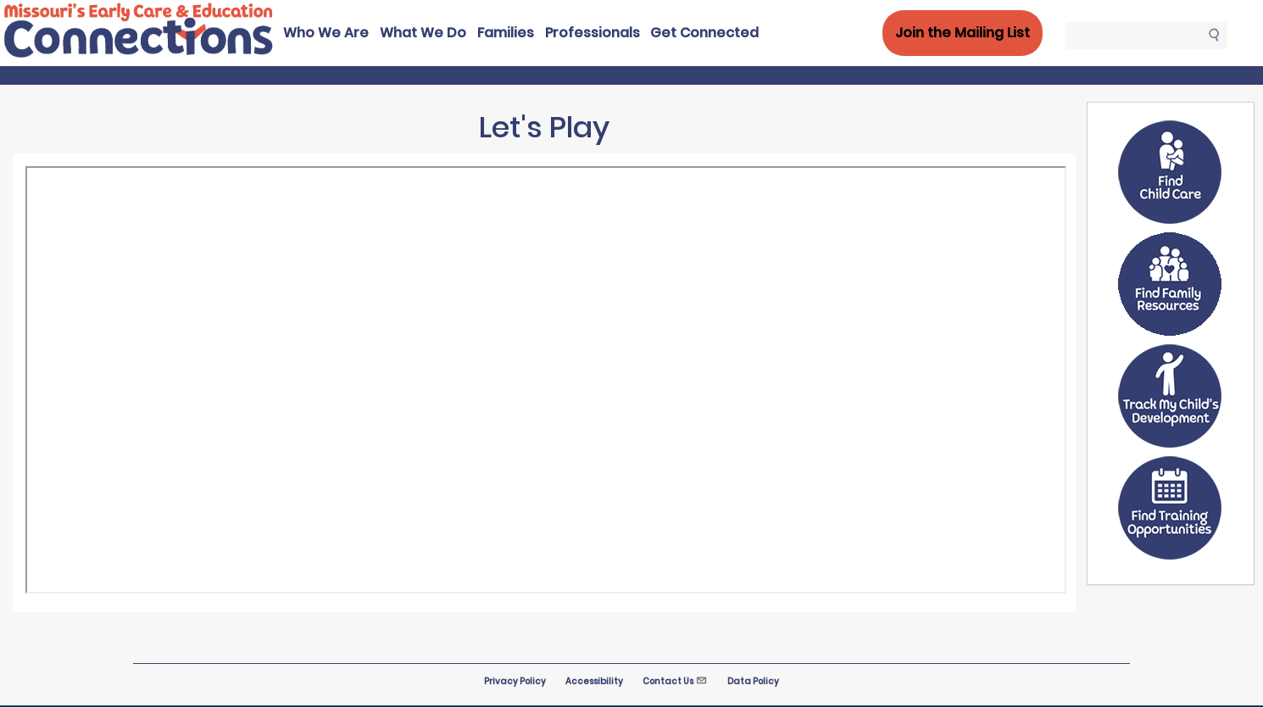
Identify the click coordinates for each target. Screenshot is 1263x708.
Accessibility (594, 681)
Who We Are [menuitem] (326, 32)
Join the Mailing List (962, 32)
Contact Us (675, 681)
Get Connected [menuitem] (704, 32)
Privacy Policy (515, 681)
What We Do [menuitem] (423, 32)
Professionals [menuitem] (592, 32)
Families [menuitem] (505, 32)
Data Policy (753, 681)
